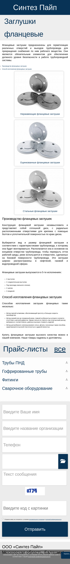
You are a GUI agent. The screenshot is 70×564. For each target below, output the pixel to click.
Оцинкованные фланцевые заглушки (40, 162)
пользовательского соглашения (36, 519)
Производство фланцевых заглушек (14, 66)
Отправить (35, 529)
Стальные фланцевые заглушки (40, 211)
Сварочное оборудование (27, 388)
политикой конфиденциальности (53, 519)
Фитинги (10, 379)
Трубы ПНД (13, 362)
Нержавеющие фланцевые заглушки (40, 114)
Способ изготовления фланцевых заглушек (17, 69)
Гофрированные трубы (24, 371)
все (60, 349)
